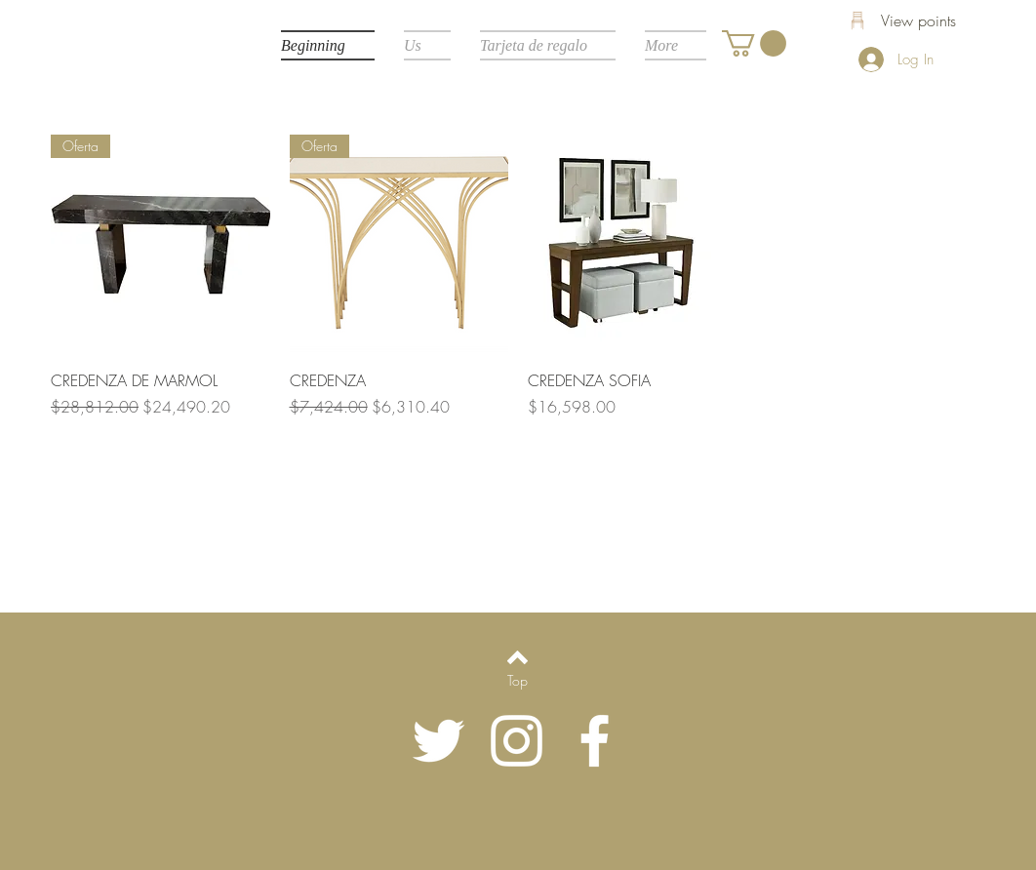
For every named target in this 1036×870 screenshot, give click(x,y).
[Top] (517, 681)
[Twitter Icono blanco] (438, 740)
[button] (754, 43)
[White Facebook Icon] (594, 740)
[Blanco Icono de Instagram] (516, 740)
